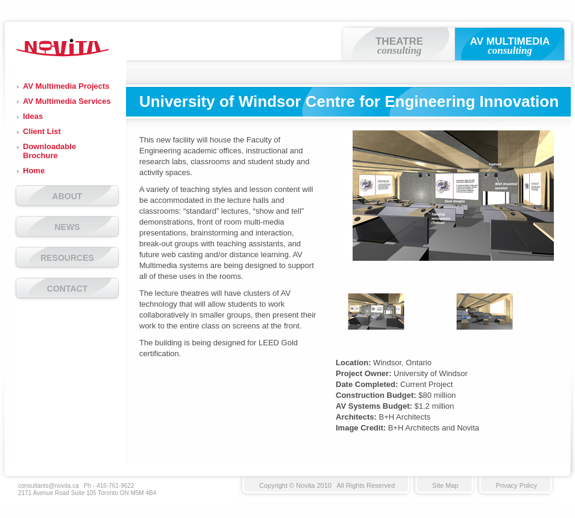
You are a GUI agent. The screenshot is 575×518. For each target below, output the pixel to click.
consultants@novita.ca (48, 485)
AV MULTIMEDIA (510, 46)
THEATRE (399, 46)
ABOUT (67, 196)
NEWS (67, 227)
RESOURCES (67, 258)
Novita (62, 48)
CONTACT (67, 288)
